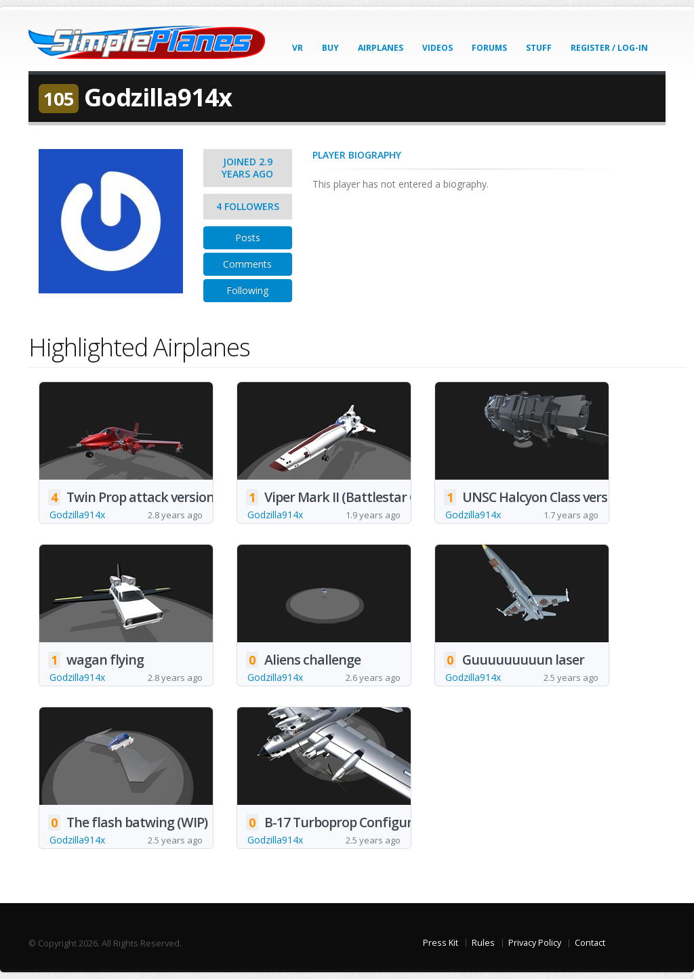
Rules (483, 943)
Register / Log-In (609, 48)
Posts (247, 237)
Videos (437, 48)
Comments (247, 263)
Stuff (539, 48)
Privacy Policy (534, 943)
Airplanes (380, 48)
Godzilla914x (77, 514)
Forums (489, 48)
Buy (330, 48)
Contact (590, 943)
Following (247, 290)
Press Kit (440, 943)
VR (297, 48)
